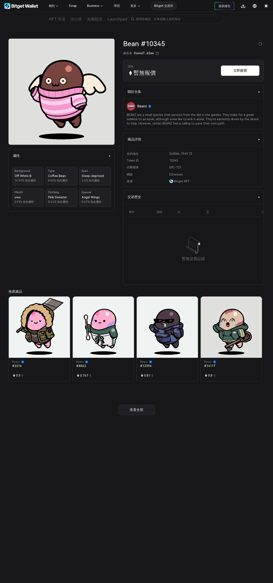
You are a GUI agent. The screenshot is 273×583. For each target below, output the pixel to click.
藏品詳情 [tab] (194, 139)
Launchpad (117, 19)
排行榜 (76, 19)
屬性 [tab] (62, 156)
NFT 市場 (57, 19)
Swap (73, 5)
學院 (117, 5)
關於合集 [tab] (194, 92)
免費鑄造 (94, 19)
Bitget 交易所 (163, 5)
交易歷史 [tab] (194, 197)
